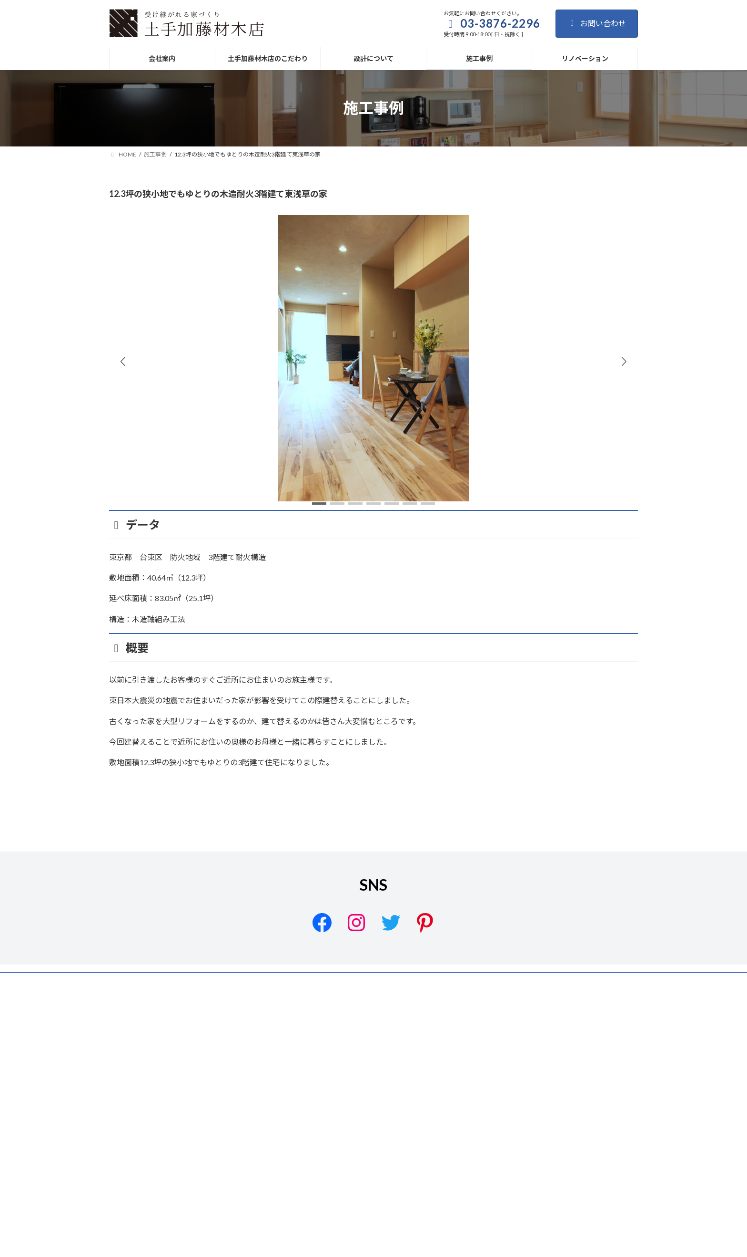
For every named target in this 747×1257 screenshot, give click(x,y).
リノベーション (609, 1088)
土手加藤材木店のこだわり (441, 1088)
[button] (624, 361)
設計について (512, 1088)
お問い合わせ (596, 23)
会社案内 (377, 1088)
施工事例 (558, 1088)
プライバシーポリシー (265, 1088)
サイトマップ (330, 1088)
